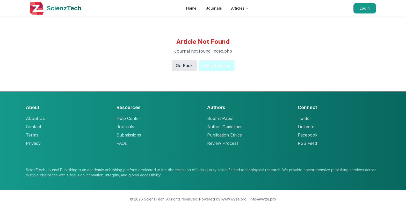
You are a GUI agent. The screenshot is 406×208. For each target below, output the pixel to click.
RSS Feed (307, 143)
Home (191, 8)
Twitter (304, 118)
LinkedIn (306, 126)
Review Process (222, 143)
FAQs (122, 143)
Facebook (307, 135)
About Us (35, 118)
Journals (214, 8)
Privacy (33, 143)
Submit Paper (220, 118)
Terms (32, 135)
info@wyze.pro (263, 199)
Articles (240, 8)
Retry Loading (216, 65)
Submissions (129, 135)
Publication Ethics (224, 135)
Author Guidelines (224, 126)
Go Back (184, 65)
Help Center (128, 118)
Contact (33, 126)
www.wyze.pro (234, 199)
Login (365, 8)
